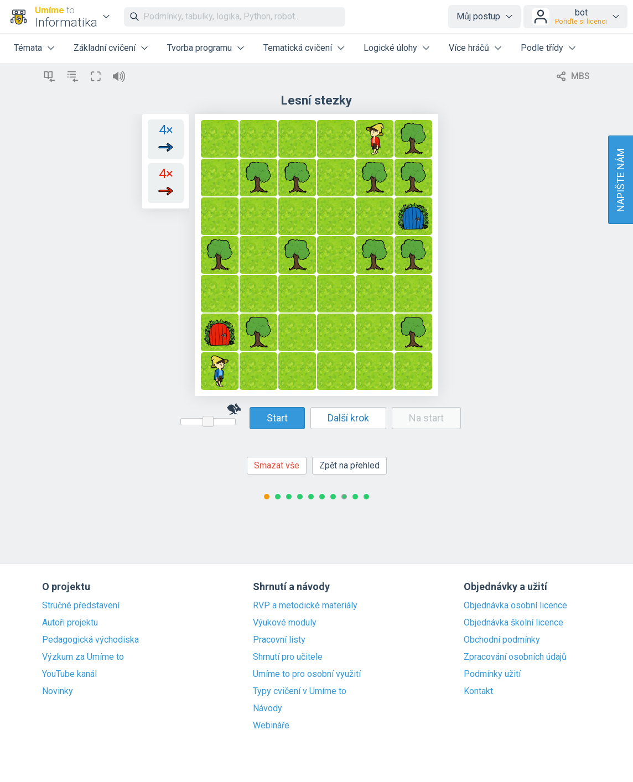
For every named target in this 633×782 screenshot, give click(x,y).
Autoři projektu (70, 623)
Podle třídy (542, 48)
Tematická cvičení (297, 48)
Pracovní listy (279, 640)
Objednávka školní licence (513, 623)
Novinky (57, 691)
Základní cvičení (105, 48)
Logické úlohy (390, 48)
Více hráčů (469, 48)
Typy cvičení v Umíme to (299, 691)
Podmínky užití (492, 674)
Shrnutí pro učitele (288, 657)
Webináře (271, 726)
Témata (28, 48)
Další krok (348, 418)
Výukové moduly (284, 623)
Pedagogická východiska (90, 640)
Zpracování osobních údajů (515, 657)
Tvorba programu (199, 48)
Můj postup (478, 16)
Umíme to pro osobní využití (307, 674)
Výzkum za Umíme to (83, 657)
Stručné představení (81, 606)
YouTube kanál (69, 674)
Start (277, 418)
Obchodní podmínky (502, 640)
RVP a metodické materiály (305, 606)
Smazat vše (276, 465)
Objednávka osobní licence (515, 606)
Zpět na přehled (349, 465)
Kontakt (478, 691)
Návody (267, 708)
